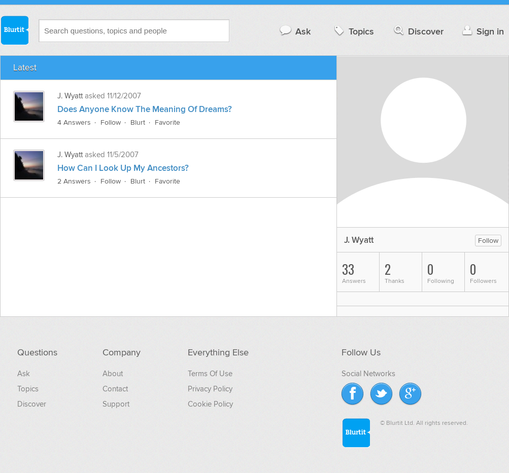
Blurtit (14, 30)
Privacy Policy (210, 388)
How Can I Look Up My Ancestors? (123, 168)
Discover (418, 31)
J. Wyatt (70, 95)
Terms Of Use (210, 373)
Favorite (167, 122)
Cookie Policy (210, 404)
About (113, 373)
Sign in (482, 31)
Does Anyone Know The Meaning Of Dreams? (144, 109)
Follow (110, 122)
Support (116, 404)
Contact (115, 388)
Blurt (137, 122)
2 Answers (74, 181)
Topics (353, 31)
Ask (295, 31)
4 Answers (74, 122)
